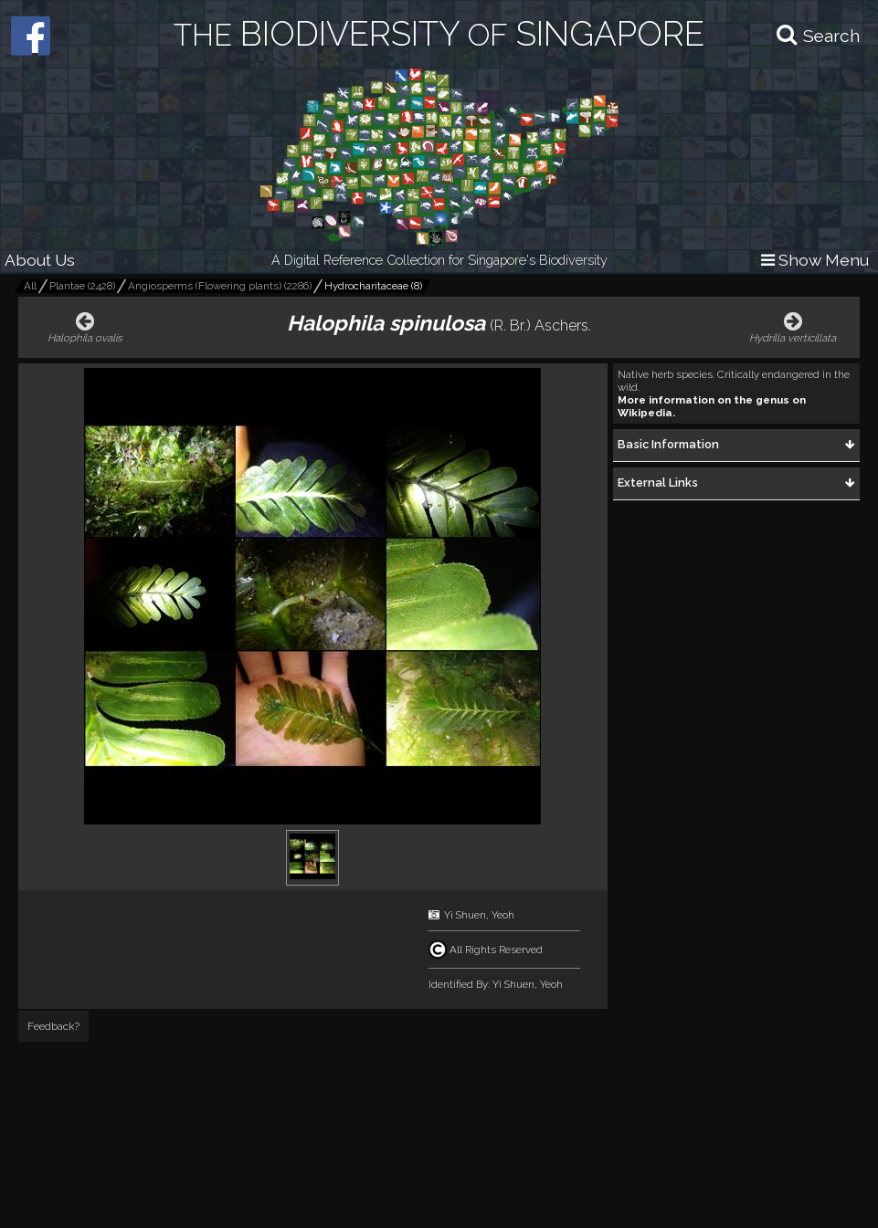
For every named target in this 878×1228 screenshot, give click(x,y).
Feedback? (53, 1026)
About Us (40, 259)
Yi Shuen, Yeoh (479, 914)
